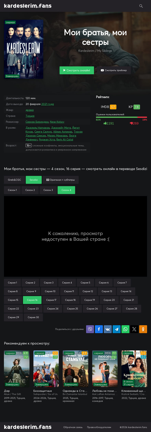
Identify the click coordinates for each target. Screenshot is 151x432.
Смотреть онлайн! (78, 70)
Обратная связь (73, 427)
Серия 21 (128, 299)
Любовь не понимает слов (105, 391)
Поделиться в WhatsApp (125, 329)
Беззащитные (42, 391)
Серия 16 (32, 299)
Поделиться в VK (108, 329)
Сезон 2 (30, 190)
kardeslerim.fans (28, 6)
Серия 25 (72, 308)
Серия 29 (13, 317)
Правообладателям (99, 427)
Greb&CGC (14, 179)
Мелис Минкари (57, 135)
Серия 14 (126, 291)
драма (30, 109)
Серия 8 (13, 291)
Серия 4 (67, 282)
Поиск (141, 6)
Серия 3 (48, 282)
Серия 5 (85, 282)
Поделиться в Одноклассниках (143, 329)
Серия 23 (33, 308)
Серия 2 (30, 282)
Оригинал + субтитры (60, 179)
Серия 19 (89, 299)
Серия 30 (33, 317)
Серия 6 (104, 282)
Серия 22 (13, 308)
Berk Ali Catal (64, 139)
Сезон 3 (48, 190)
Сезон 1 (12, 190)
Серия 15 (13, 299)
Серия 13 (107, 291)
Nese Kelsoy (57, 121)
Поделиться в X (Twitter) (134, 329)
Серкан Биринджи (37, 121)
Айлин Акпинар (62, 131)
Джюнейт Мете (61, 127)
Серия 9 (31, 291)
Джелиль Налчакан (38, 127)
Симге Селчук (43, 131)
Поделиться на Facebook (99, 329)
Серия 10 (50, 291)
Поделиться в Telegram (117, 329)
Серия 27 (112, 308)
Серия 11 (69, 291)
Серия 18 (70, 299)
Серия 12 (88, 291)
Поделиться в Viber (90, 329)
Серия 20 (109, 299)
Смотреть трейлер (116, 70)
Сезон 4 (66, 190)
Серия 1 (12, 282)
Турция (30, 115)
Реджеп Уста (47, 139)
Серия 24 (52, 308)
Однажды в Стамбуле (75, 391)
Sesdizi (34, 179)
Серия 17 (51, 299)
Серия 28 (131, 308)
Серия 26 (92, 308)
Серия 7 (122, 282)
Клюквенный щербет (134, 391)
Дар (7, 391)
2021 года (47, 104)
